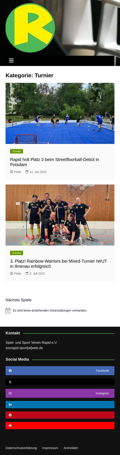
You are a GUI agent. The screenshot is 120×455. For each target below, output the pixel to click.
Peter (15, 172)
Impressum (50, 448)
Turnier (16, 151)
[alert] (60, 310)
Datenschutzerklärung (21, 448)
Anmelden (71, 448)
